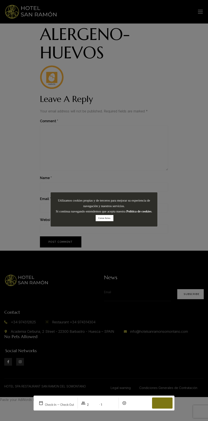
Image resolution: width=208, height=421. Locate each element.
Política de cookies (138, 211)
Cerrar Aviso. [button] (104, 218)
